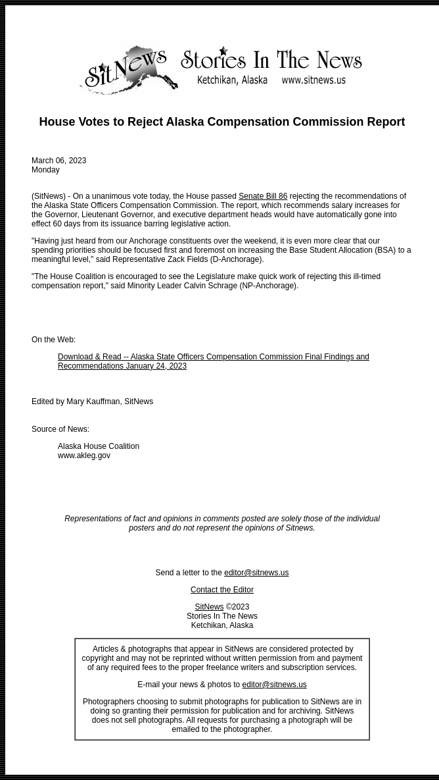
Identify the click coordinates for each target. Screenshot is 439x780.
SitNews (209, 606)
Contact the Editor (222, 589)
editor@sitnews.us (256, 572)
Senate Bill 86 (263, 196)
